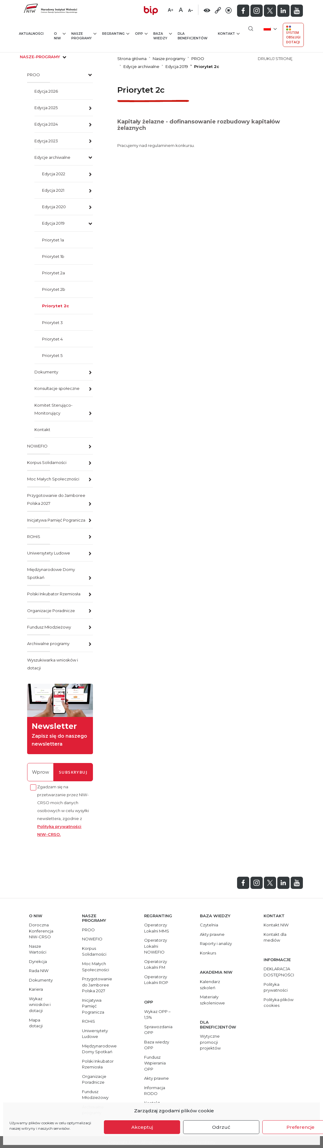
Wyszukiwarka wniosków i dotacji (52, 664)
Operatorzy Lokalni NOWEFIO (155, 946)
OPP (141, 33)
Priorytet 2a (53, 272)
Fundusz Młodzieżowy (49, 627)
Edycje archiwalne (52, 157)
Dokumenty (46, 371)
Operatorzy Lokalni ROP (156, 979)
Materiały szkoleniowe (212, 999)
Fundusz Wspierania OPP (155, 1063)
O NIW (60, 35)
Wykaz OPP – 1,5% (157, 1014)
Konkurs (208, 952)
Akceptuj (142, 1127)
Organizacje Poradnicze (51, 610)
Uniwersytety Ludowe (48, 553)
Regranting (115, 33)
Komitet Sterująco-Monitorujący (53, 409)
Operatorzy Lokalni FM (155, 964)
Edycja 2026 (46, 91)
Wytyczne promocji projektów (210, 1042)
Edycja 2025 (46, 107)
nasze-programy (43, 56)
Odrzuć (221, 1127)
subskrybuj (73, 772)
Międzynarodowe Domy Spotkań (51, 573)
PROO (33, 74)
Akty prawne (156, 1078)
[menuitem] (270, 28)
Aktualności (31, 34)
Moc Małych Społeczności (53, 478)
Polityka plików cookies (278, 1002)
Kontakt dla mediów (275, 937)
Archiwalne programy (48, 643)
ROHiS (33, 536)
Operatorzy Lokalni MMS (156, 927)
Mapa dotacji (36, 1023)
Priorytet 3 (52, 322)
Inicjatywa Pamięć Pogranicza (56, 520)
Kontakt (229, 33)
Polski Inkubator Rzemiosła (53, 593)
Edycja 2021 (53, 190)
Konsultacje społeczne (57, 388)
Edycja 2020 (54, 206)
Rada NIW (38, 970)
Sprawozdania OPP (158, 1029)
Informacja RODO (154, 1090)
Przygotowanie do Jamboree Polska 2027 (56, 499)
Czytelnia (209, 924)
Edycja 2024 (46, 124)
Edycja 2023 (46, 140)
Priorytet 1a (53, 239)
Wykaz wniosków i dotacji (40, 1004)
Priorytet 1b (53, 256)
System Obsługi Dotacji (293, 34)
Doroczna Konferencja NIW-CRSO (41, 930)
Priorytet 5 (52, 355)
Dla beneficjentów (193, 36)
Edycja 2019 (53, 223)
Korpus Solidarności (46, 462)
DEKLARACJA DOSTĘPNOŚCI (279, 971)
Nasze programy (83, 35)
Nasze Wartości (37, 949)
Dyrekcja (38, 961)
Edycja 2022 (53, 173)
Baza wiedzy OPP (156, 1044)
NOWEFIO (37, 446)
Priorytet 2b (53, 289)
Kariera (36, 989)
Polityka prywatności (276, 987)
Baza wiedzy (162, 35)
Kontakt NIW (276, 924)
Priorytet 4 (52, 339)
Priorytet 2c (55, 305)
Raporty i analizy (216, 943)
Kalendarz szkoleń (210, 984)
